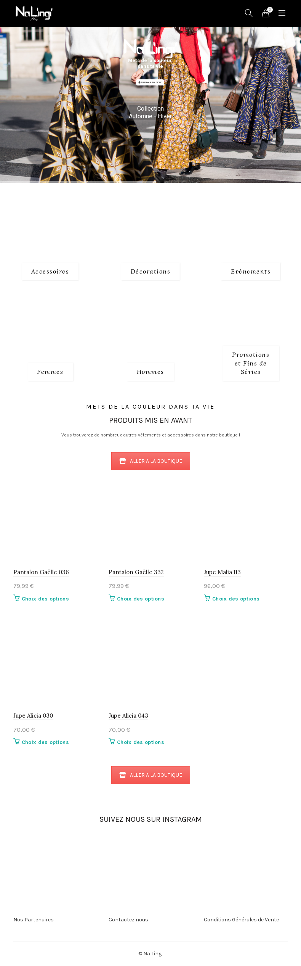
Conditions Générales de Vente (241, 919)
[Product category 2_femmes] (50, 371)
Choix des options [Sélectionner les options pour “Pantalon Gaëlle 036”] (45, 599)
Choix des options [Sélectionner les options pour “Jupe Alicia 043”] (140, 742)
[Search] (249, 13)
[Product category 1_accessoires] (50, 271)
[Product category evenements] (250, 271)
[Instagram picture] (80, 844)
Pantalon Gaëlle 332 (136, 572)
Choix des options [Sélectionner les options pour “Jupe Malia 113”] (235, 599)
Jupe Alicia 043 (128, 715)
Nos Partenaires (33, 919)
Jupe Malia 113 (222, 572)
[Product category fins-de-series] (251, 363)
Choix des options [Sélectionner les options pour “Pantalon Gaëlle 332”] (140, 599)
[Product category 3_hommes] (150, 371)
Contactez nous (128, 919)
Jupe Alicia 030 (33, 715)
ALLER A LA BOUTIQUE (150, 82)
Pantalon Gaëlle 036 (41, 572)
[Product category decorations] (150, 271)
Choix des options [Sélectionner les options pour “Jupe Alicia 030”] (45, 742)
